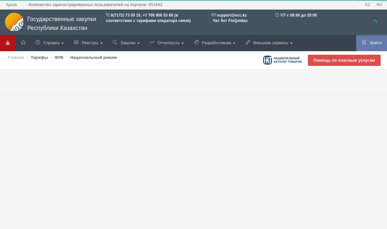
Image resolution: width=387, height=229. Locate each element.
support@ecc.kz (232, 15)
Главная (16, 57)
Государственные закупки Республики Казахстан (50, 23)
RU (379, 5)
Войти (371, 42)
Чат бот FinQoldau (230, 20)
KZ (367, 5)
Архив (11, 5)
